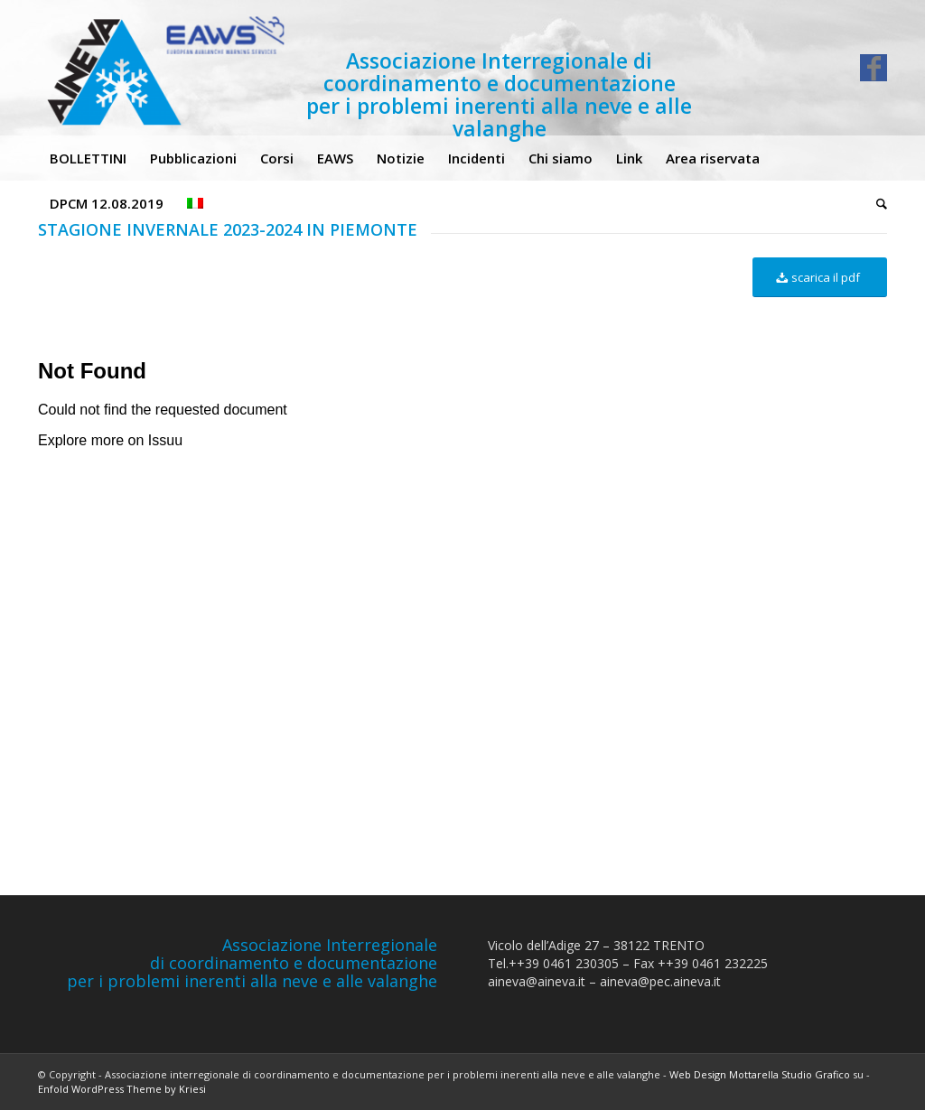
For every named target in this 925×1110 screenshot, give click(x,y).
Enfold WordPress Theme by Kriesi (122, 1089)
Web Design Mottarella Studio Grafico (759, 1074)
